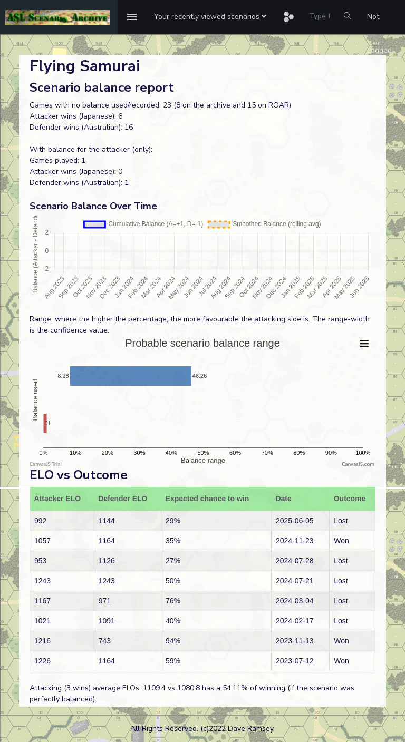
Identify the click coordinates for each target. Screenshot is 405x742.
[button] (210, 17)
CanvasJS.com (358, 464)
